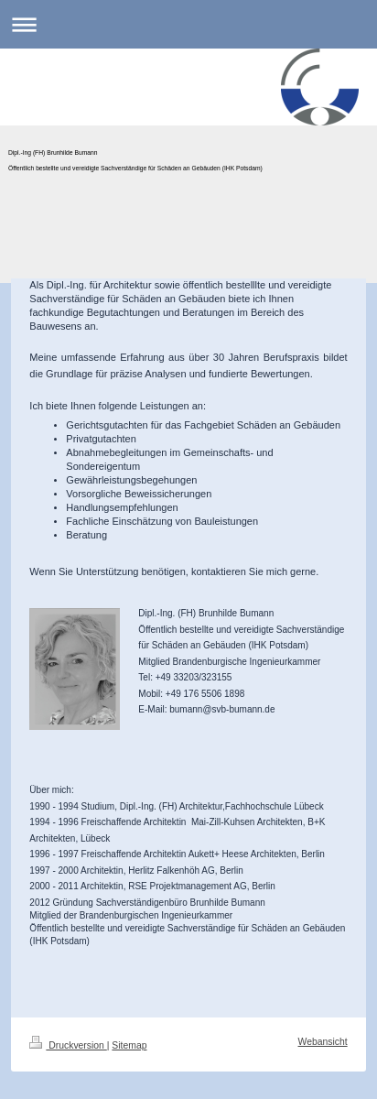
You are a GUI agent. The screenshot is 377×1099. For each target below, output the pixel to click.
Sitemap (129, 1045)
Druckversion (67, 1045)
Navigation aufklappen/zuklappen (188, 24)
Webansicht (323, 1042)
